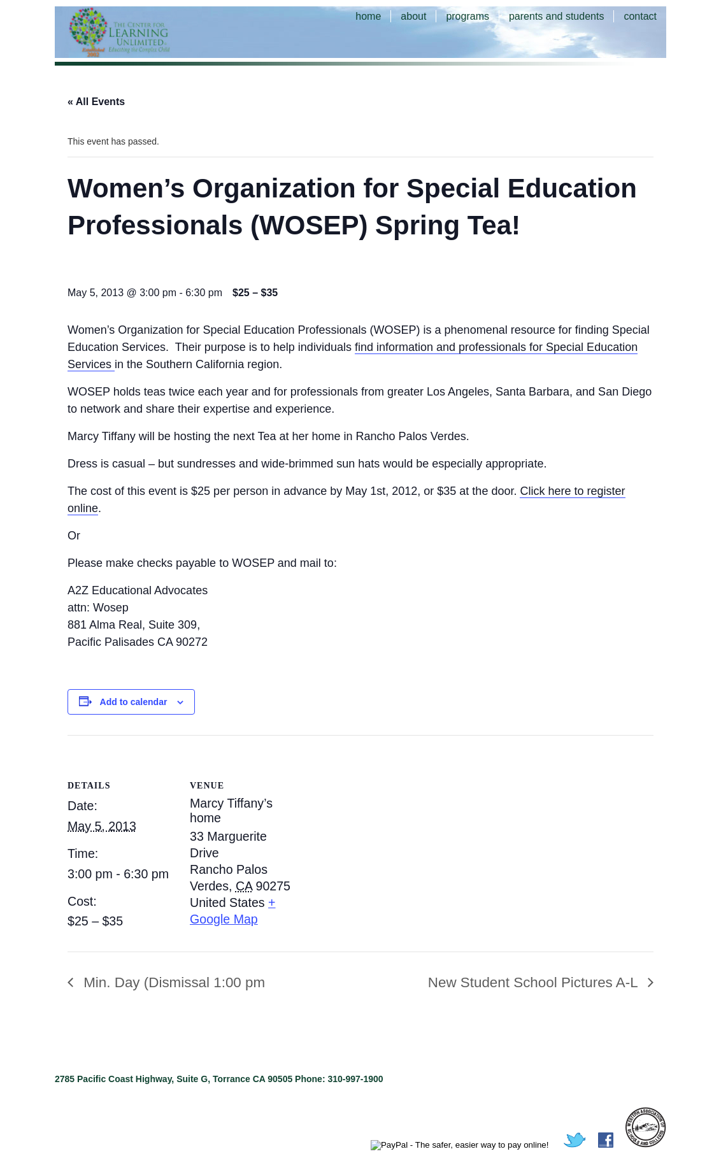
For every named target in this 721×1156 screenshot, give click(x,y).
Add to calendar (134, 702)
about (413, 16)
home (368, 16)
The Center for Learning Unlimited (137, 32)
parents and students (556, 16)
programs (467, 16)
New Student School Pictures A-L (534, 982)
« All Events (96, 101)
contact (640, 16)
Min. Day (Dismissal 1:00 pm (172, 982)
